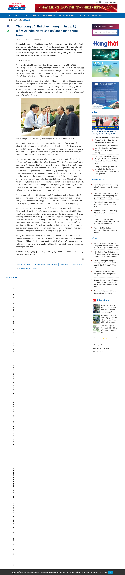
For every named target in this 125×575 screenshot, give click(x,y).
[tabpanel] (17, 297)
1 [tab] (104, 338)
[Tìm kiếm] (106, 15)
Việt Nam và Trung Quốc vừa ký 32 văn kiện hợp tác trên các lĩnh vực (106, 213)
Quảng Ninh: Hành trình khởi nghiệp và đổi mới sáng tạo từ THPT (105, 273)
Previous (94, 338)
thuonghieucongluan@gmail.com (50, 552)
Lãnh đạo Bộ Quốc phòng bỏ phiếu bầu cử (55, 386)
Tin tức (16, 15)
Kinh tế (23, 15)
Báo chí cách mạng (24, 264)
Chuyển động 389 (47, 15)
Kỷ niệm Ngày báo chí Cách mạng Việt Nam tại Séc (80, 298)
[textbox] (105, 32)
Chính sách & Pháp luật (64, 15)
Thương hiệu (34, 15)
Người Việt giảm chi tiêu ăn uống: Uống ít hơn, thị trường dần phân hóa (106, 187)
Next (117, 338)
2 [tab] (107, 338)
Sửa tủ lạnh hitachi (99, 345)
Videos (99, 15)
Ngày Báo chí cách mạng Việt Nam (46, 264)
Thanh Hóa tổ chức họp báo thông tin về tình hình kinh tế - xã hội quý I (106, 230)
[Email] (16, 555)
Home (12, 20)
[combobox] (105, 32)
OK (110, 572)
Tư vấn (85, 15)
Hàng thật (98, 2)
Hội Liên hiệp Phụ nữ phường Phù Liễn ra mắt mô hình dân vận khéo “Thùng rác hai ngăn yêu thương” (106, 254)
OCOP (78, 15)
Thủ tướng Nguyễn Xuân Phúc (28, 268)
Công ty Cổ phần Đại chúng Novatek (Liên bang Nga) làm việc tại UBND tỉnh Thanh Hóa (106, 221)
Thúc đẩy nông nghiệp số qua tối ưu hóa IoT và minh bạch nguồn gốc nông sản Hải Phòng (106, 195)
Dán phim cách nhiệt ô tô (101, 348)
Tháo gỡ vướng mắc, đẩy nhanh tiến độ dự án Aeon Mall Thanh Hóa (105, 204)
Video (94, 112)
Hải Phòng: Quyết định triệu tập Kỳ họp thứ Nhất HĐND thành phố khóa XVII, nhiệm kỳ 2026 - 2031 (106, 245)
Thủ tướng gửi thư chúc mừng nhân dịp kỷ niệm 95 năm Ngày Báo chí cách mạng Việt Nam (48, 30)
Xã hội (93, 15)
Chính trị (26, 20)
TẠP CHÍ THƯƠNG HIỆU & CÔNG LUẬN (61, 568)
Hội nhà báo (64, 264)
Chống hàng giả (104, 300)
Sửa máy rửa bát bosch (100, 351)
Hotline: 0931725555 (110, 2)
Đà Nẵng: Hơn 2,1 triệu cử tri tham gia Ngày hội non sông (61, 449)
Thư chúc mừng (78, 264)
